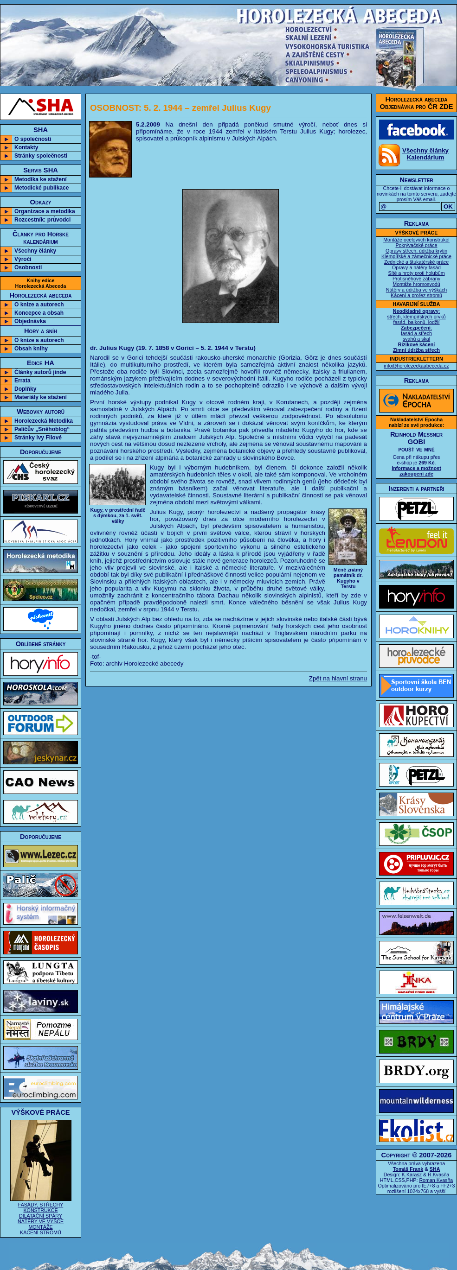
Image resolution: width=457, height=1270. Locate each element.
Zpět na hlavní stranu (338, 678)
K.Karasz (412, 1174)
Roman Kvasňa (436, 1180)
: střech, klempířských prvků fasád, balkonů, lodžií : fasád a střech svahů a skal (416, 330)
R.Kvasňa (438, 1174)
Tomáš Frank (408, 1169)
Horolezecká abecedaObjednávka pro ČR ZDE (416, 102)
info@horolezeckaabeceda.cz (416, 365)
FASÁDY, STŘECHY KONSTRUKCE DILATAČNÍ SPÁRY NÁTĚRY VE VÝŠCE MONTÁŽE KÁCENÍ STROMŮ (40, 1215)
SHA (435, 1169)
